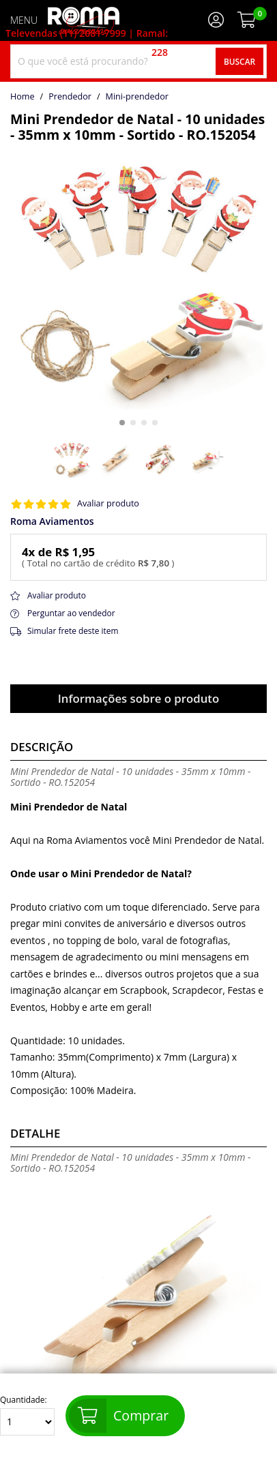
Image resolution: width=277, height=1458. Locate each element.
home (22, 97)
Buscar (239, 61)
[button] (122, 422)
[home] (83, 20)
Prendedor (69, 97)
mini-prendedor (137, 97)
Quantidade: (27, 1415)
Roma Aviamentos (52, 521)
